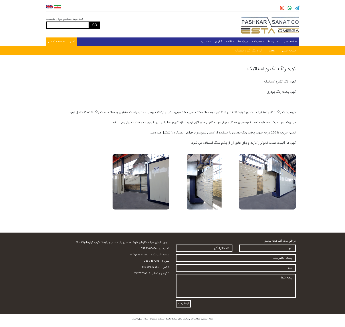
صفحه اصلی (289, 41)
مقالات (230, 41)
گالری (218, 41)
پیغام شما (236, 286)
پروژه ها (243, 41)
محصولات (258, 41)
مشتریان (205, 41)
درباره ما (273, 41)
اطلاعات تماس (56, 41)
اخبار (72, 41)
